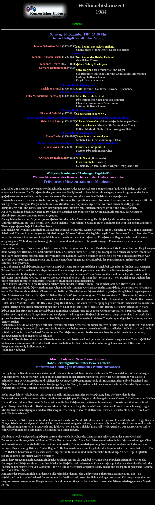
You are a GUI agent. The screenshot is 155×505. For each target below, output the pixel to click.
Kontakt (78, 500)
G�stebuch (90, 500)
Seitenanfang (66, 500)
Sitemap (77, 24)
